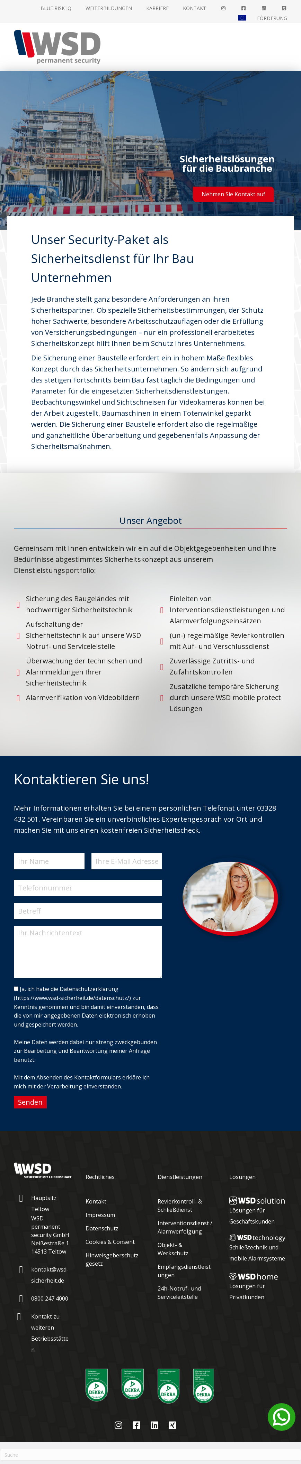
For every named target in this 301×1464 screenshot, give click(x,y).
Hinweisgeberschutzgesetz (112, 1259)
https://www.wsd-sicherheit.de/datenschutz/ (72, 998)
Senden (30, 1102)
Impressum (100, 1215)
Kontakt (194, 8)
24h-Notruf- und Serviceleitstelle (179, 1293)
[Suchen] (150, 1455)
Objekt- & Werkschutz (173, 1249)
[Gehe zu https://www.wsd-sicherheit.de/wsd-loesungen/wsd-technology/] (258, 1248)
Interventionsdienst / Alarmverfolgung (185, 1227)
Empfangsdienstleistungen (184, 1271)
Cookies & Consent (110, 1242)
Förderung (272, 18)
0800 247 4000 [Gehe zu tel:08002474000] (49, 1298)
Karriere (157, 8)
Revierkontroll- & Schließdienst (180, 1205)
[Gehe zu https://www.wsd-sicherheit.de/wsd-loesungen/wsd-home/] (258, 1288)
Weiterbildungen (109, 8)
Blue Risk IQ (56, 8)
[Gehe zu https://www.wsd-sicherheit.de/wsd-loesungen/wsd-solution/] (258, 1210)
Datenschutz (102, 1228)
